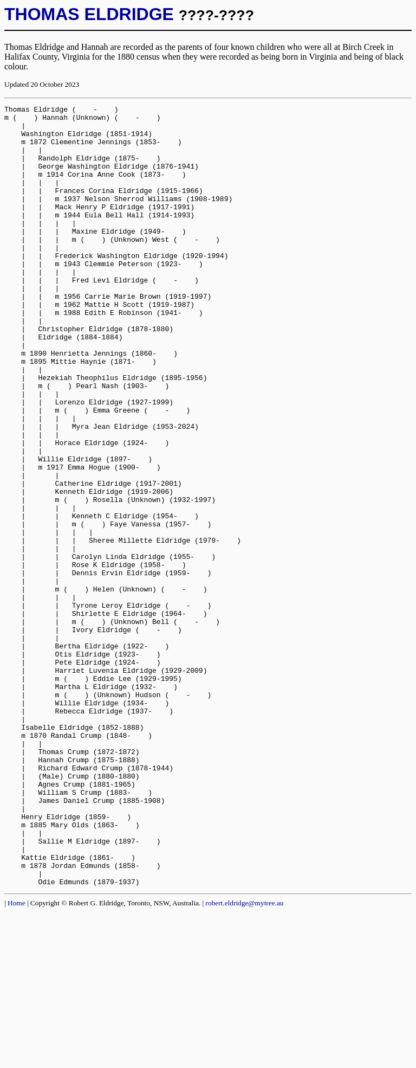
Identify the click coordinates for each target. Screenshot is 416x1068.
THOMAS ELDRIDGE (89, 14)
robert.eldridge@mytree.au (245, 1059)
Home (16, 1059)
